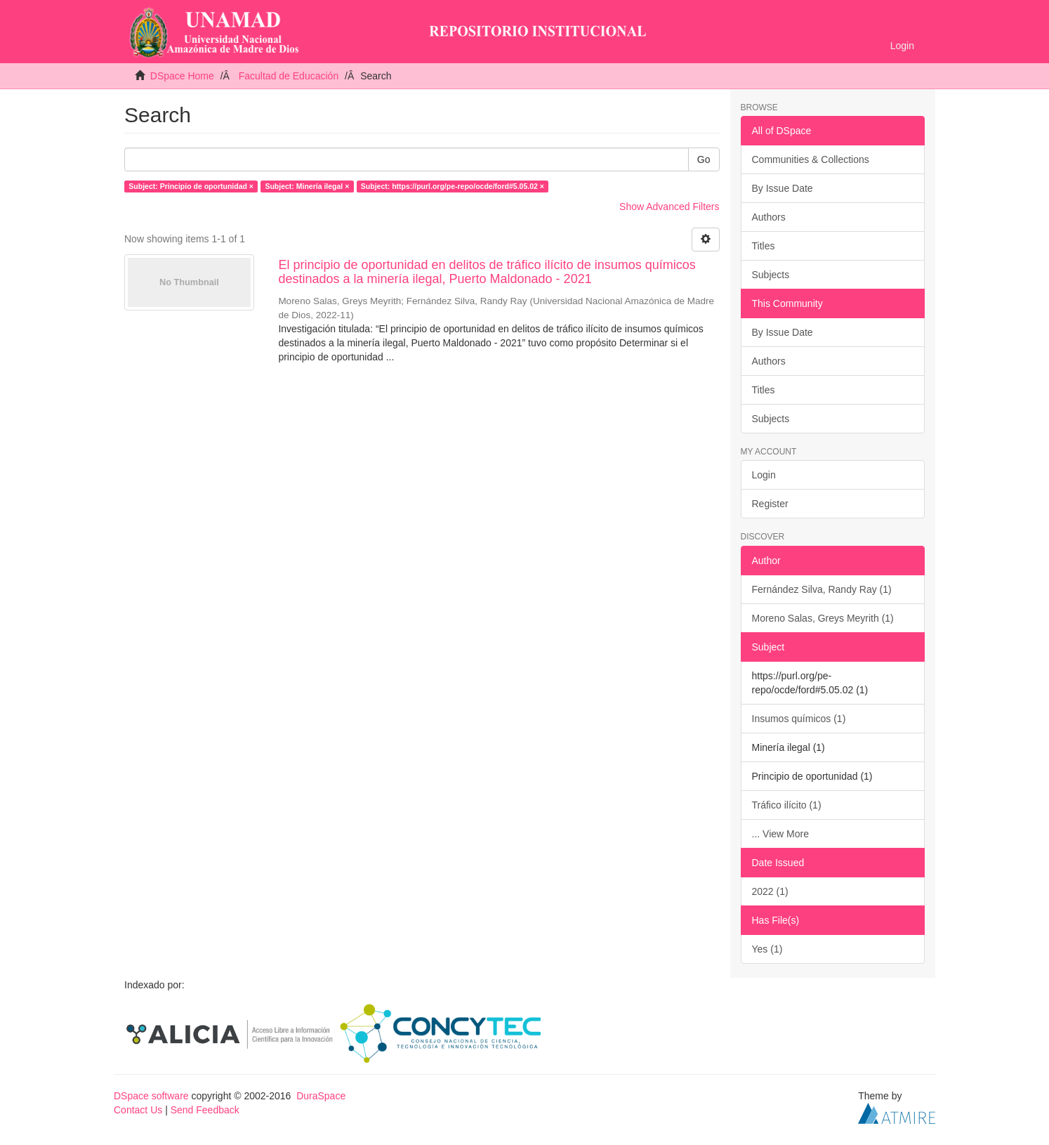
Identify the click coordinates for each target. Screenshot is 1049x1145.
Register (770, 503)
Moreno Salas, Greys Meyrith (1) (823, 618)
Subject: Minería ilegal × (307, 186)
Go (704, 159)
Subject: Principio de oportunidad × (190, 186)
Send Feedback (205, 1109)
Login (764, 474)
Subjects (771, 274)
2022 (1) (770, 891)
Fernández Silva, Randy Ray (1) (822, 589)
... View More (780, 833)
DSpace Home (182, 75)
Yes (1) (767, 949)
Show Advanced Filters (669, 206)
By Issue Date (782, 188)
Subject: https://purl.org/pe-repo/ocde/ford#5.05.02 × (452, 186)
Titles (763, 245)
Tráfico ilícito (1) (787, 805)
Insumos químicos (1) (799, 718)
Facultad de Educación (288, 75)
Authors (769, 217)
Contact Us (138, 1109)
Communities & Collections (810, 159)
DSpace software (151, 1095)
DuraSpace (320, 1095)
